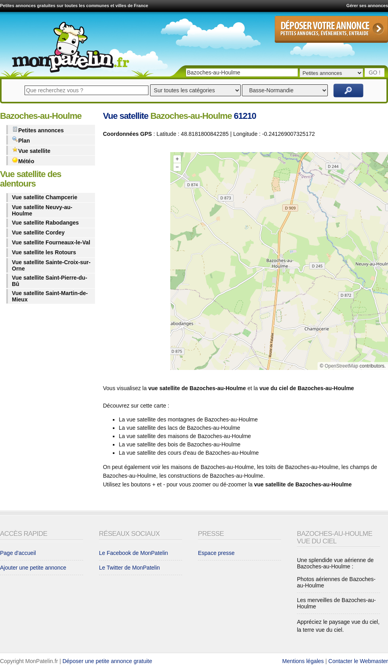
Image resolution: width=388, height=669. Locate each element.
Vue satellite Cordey (38, 232)
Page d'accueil (18, 553)
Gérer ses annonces (367, 5)
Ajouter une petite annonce (33, 567)
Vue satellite (31, 150)
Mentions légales (303, 661)
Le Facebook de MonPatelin (133, 553)
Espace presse (216, 553)
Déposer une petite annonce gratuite (107, 661)
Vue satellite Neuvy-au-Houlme (42, 210)
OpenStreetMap (341, 366)
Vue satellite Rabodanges (45, 222)
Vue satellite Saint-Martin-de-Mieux (50, 296)
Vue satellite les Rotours (44, 252)
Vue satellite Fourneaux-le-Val (51, 242)
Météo (23, 160)
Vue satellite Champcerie (44, 197)
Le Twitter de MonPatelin (129, 567)
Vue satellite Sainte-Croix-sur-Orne (51, 265)
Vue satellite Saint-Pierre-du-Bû (49, 280)
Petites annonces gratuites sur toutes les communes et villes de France (74, 5)
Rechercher (348, 90)
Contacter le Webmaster (358, 661)
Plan (21, 140)
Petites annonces (38, 129)
